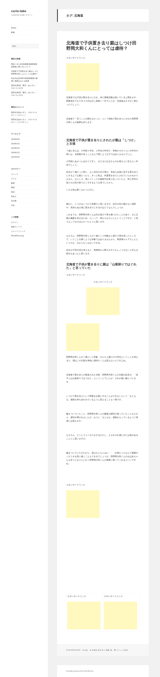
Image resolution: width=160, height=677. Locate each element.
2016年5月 (15, 143)
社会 (13, 205)
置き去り (101, 650)
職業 (107, 650)
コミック (14, 174)
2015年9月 (15, 157)
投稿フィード (16, 227)
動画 (13, 32)
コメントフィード (18, 231)
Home (13, 28)
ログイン (14, 222)
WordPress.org (17, 235)
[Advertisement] (103, 301)
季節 (13, 187)
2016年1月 (15, 152)
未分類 (13, 201)
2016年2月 (15, 148)
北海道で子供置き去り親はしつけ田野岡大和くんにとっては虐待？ (101, 45)
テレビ (13, 178)
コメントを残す (122, 650)
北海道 (94, 650)
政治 (13, 192)
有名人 (13, 196)
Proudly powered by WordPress (79, 671)
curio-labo (18, 11)
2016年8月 (15, 139)
